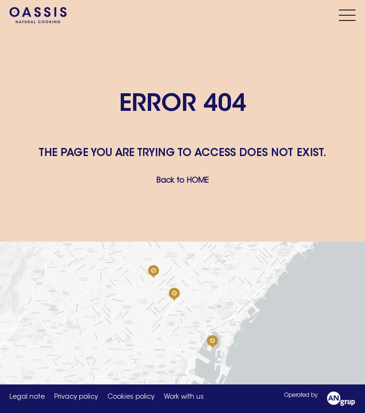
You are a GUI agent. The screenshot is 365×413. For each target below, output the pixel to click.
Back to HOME (182, 181)
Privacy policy (76, 397)
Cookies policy (130, 397)
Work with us (184, 397)
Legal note (27, 397)
